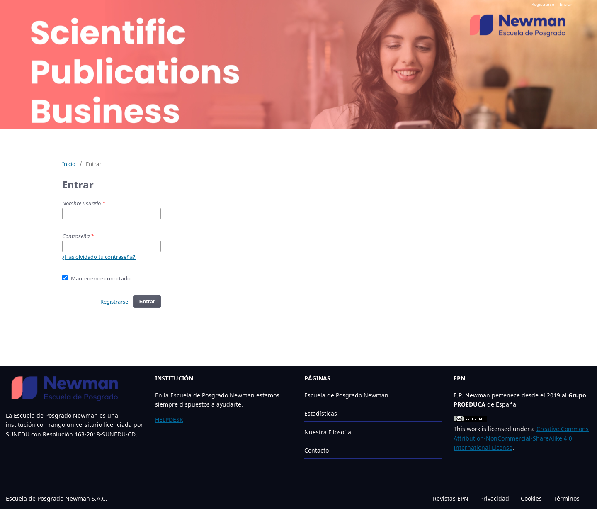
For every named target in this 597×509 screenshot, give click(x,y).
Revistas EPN (450, 498)
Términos (566, 498)
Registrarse (542, 4)
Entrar (566, 4)
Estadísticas (320, 413)
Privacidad (494, 498)
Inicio (68, 164)
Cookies (531, 498)
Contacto (316, 450)
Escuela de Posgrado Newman (346, 395)
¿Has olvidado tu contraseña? (99, 257)
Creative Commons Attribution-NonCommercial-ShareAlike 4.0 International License (521, 438)
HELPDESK (169, 420)
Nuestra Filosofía (327, 432)
